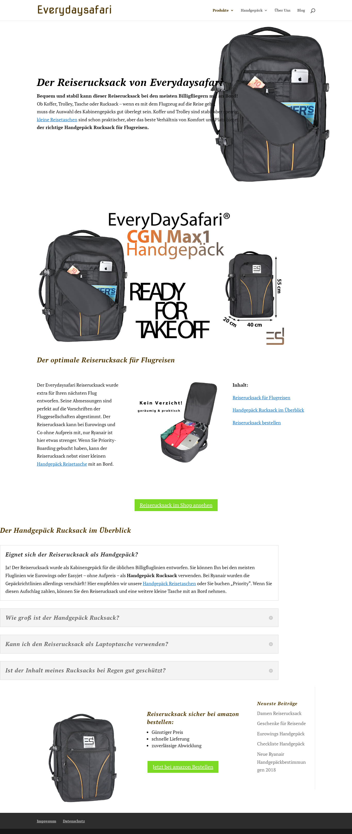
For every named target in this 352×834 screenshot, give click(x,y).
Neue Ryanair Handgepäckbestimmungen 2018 (281, 762)
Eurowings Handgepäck (281, 733)
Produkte (221, 11)
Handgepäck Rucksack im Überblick (268, 410)
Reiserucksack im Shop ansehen (176, 505)
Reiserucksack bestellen (257, 422)
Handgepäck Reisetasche (62, 464)
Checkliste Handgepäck (281, 744)
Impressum (46, 821)
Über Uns (282, 11)
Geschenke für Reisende (281, 723)
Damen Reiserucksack (279, 713)
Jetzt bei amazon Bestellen (183, 766)
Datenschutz (74, 821)
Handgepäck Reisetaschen (169, 583)
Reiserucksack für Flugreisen (261, 397)
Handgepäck (252, 11)
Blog (301, 11)
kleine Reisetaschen (57, 119)
